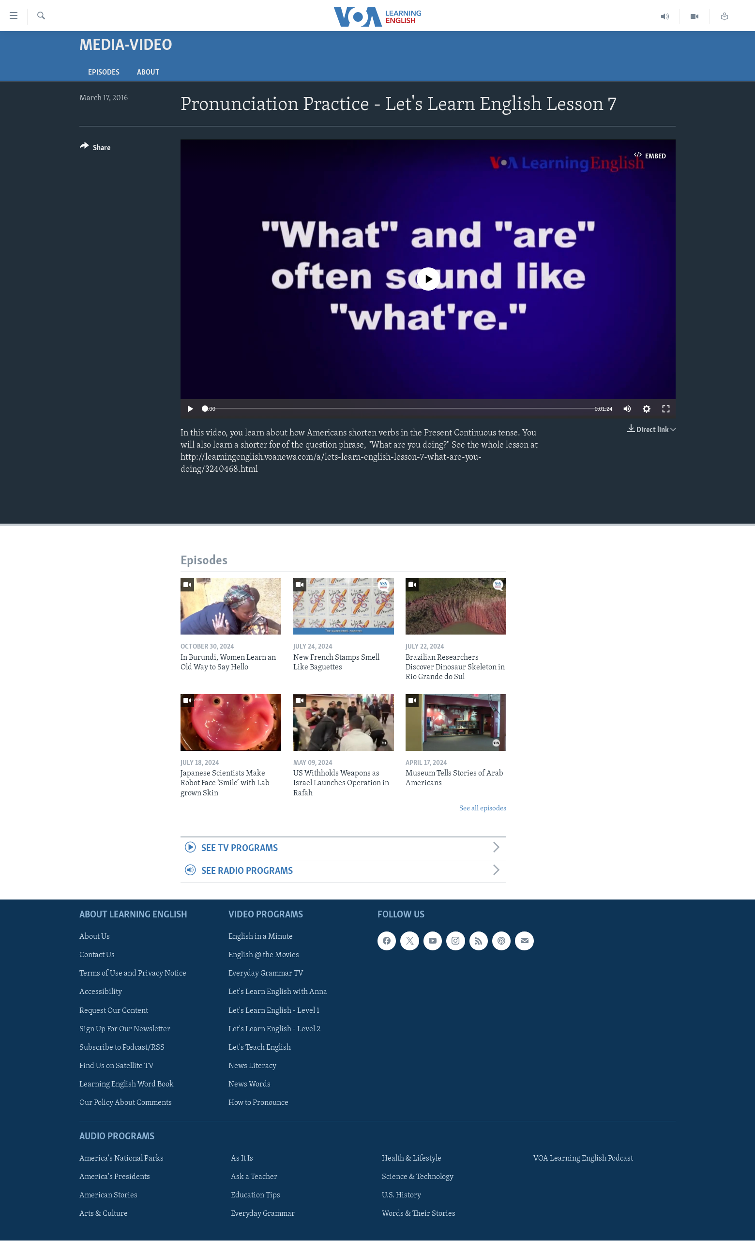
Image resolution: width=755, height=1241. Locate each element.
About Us (94, 937)
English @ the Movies (263, 956)
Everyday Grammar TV (265, 974)
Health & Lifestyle (411, 1159)
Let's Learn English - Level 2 (274, 1029)
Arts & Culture (103, 1214)
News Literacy (252, 1066)
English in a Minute (260, 937)
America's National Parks (121, 1159)
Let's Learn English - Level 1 (273, 1011)
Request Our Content (113, 1011)
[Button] (95, 149)
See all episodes (482, 808)
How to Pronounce (258, 1103)
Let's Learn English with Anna (277, 992)
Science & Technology (417, 1177)
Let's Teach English (259, 1048)
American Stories (108, 1196)
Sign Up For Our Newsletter (124, 1029)
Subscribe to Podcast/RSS (122, 1048)
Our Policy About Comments (125, 1103)
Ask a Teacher (254, 1177)
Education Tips (255, 1196)
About (148, 73)
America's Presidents (114, 1177)
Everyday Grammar (263, 1214)
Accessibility (100, 992)
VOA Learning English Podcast (583, 1159)
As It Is (242, 1159)
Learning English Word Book (126, 1084)
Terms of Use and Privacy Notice (132, 974)
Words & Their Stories (418, 1214)
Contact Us (97, 956)
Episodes (104, 73)
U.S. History (401, 1196)
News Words (249, 1084)
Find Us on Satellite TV (116, 1066)
